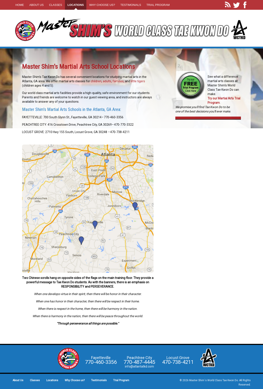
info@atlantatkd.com (139, 366)
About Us (36, 5)
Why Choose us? (102, 5)
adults (107, 81)
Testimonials (130, 5)
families (118, 81)
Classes (55, 5)
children (96, 81)
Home (20, 5)
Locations (76, 5)
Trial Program (158, 5)
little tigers (138, 81)
